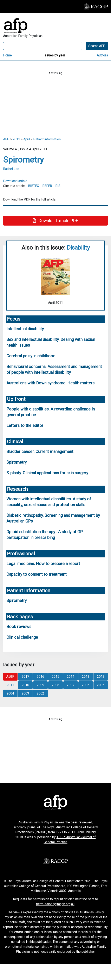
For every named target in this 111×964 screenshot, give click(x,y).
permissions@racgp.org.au (55, 904)
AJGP (10, 677)
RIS (57, 186)
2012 (100, 677)
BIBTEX (33, 186)
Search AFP (96, 46)
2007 (70, 685)
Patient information (47, 139)
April (26, 139)
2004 (10, 693)
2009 (40, 685)
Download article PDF (55, 220)
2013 (85, 677)
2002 (40, 693)
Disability (78, 247)
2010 (25, 685)
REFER (47, 186)
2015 (55, 677)
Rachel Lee (11, 169)
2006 (85, 685)
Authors (102, 55)
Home (7, 55)
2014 (70, 677)
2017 (25, 677)
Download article (15, 181)
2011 (16, 139)
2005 (100, 685)
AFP (6, 139)
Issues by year (54, 55)
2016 (40, 677)
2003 (25, 693)
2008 (55, 685)
